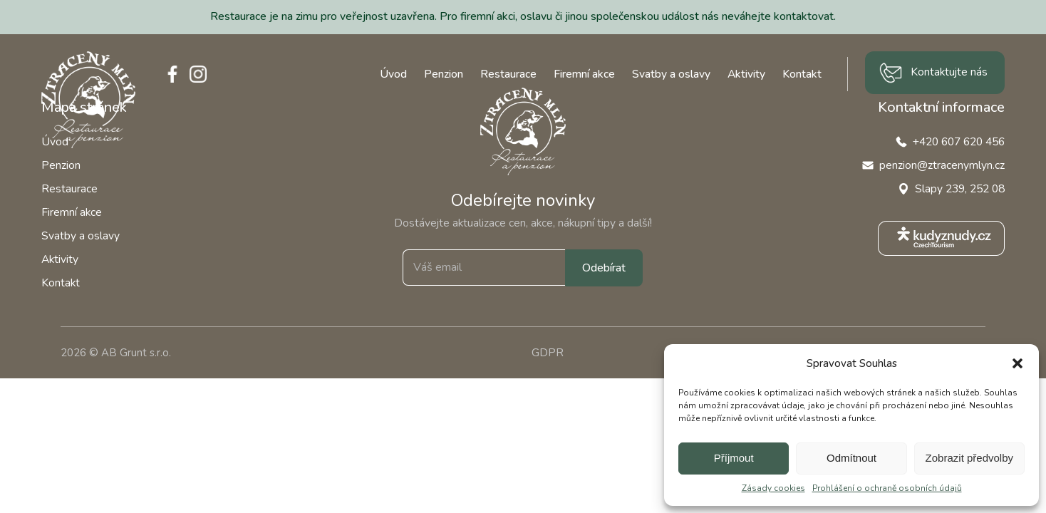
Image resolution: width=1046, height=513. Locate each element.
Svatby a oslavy (671, 74)
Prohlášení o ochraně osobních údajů (887, 488)
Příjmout (734, 458)
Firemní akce (584, 74)
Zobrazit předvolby (969, 458)
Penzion (443, 74)
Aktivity (746, 74)
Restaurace (508, 74)
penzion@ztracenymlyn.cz (942, 165)
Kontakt (802, 74)
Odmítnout (851, 458)
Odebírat (604, 268)
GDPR (548, 353)
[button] (1017, 363)
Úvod (393, 74)
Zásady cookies (773, 488)
